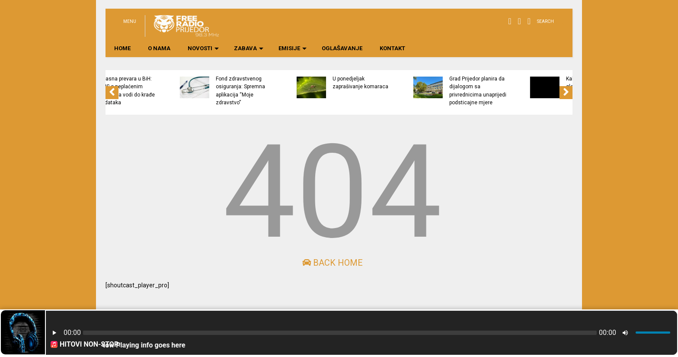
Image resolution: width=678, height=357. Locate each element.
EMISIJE (292, 48)
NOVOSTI (203, 48)
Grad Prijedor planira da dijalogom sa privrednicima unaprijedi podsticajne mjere (514, 91)
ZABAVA (248, 48)
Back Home (332, 262)
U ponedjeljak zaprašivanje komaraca (397, 83)
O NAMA (159, 48)
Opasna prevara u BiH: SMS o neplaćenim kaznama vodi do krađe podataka (164, 91)
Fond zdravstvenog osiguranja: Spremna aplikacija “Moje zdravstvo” (277, 91)
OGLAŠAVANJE (342, 48)
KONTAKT (392, 48)
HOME (122, 48)
